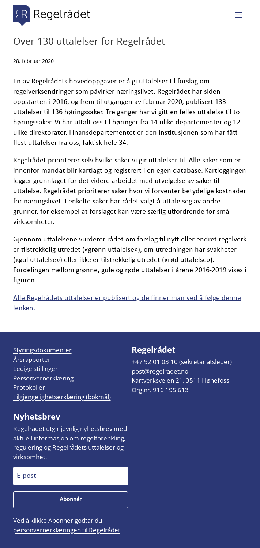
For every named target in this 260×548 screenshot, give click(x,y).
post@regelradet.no (160, 371)
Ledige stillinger (35, 368)
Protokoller (29, 387)
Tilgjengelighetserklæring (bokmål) (62, 397)
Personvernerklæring (43, 378)
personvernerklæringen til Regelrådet (66, 530)
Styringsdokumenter (42, 350)
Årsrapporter (31, 359)
